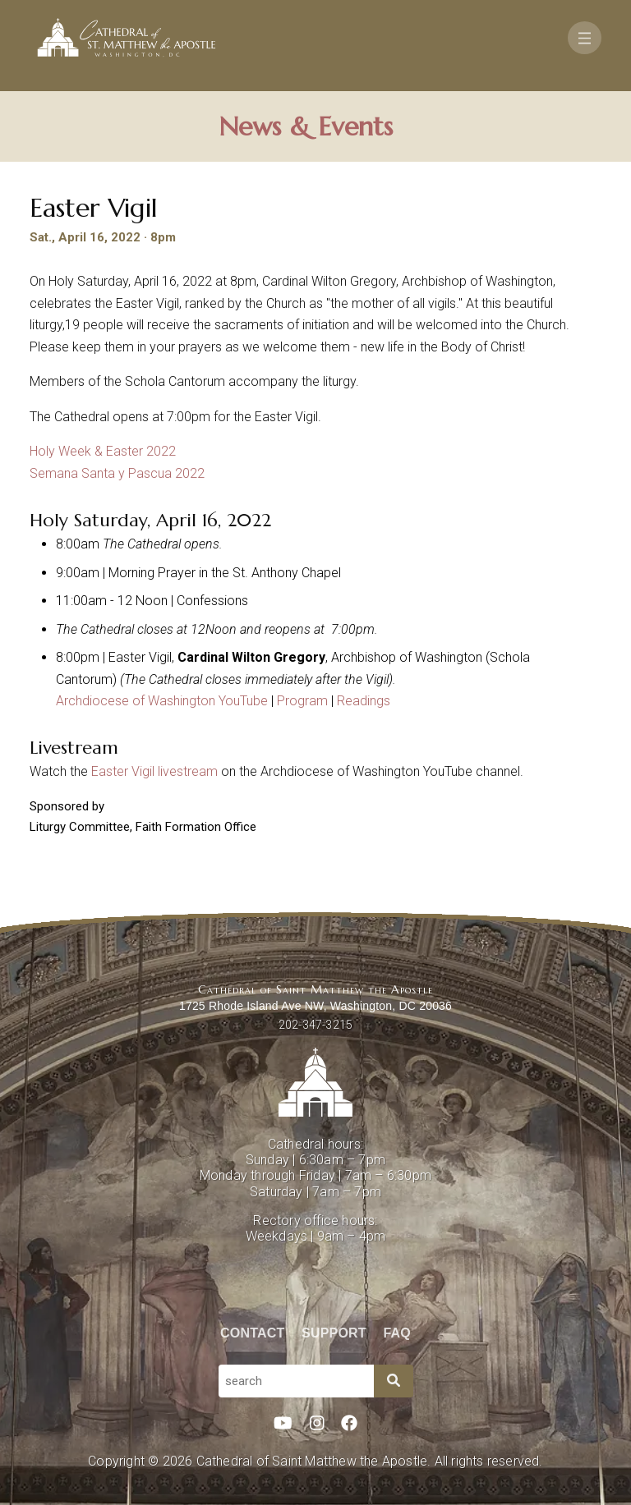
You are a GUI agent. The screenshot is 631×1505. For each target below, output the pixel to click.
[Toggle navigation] (584, 37)
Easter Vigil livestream (156, 771)
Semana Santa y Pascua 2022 (117, 473)
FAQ (398, 1333)
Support (334, 1333)
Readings (363, 701)
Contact (252, 1333)
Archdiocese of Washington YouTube (162, 701)
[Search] (393, 1381)
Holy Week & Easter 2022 (103, 451)
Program (302, 701)
